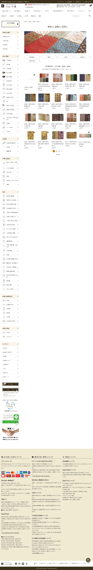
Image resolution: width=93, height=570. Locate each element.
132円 (30, 81)
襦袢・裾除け (8, 89)
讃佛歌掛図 (7, 241)
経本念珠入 (32, 57)
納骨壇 (6, 280)
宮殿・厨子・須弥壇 (9, 200)
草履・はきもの (8, 97)
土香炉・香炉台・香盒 (10, 220)
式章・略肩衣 (8, 113)
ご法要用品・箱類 (9, 233)
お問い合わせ (88, 1)
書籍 (6, 184)
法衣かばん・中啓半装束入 (10, 118)
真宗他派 (5, 45)
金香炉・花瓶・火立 (9, 216)
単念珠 (6, 147)
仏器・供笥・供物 (9, 224)
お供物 (26, 16)
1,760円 (58, 81)
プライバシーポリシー (86, 563)
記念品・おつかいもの (10, 180)
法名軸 (6, 308)
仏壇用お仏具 (8, 304)
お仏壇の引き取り (9, 321)
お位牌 (6, 317)
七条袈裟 (11, 16)
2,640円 (30, 140)
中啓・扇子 (7, 172)
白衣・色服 (7, 85)
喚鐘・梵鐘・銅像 (9, 271)
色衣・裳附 (7, 72)
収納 (6, 176)
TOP (25, 21)
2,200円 (85, 101)
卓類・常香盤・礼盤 (9, 204)
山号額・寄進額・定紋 (10, 259)
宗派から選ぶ (5, 11)
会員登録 (69, 1)
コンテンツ (80, 11)
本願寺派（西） (6, 36)
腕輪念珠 (7, 151)
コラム (4, 368)
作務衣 (6, 123)
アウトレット (7, 336)
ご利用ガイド (78, 1)
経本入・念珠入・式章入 (34, 21)
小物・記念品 (36, 11)
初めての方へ (43, 563)
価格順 (63, 66)
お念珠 (26, 11)
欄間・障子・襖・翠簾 (9, 263)
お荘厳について (7, 360)
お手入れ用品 (8, 289)
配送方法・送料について (64, 563)
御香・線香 (7, 285)
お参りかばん (32, 60)
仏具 (46, 11)
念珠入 (49, 57)
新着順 (68, 66)
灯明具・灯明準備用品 (10, 212)
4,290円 (58, 140)
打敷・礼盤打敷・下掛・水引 (10, 246)
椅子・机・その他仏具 (10, 237)
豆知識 (4, 356)
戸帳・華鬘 (7, 250)
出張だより (5, 373)
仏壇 (6, 300)
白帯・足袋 (7, 93)
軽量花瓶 (33, 16)
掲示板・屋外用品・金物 (10, 276)
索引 (90, 11)
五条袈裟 (19, 16)
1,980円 (71, 102)
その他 (6, 131)
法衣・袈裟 (16, 11)
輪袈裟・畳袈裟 (8, 109)
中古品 (6, 332)
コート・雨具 (7, 127)
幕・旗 (6, 254)
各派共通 (5, 49)
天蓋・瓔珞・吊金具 (9, 208)
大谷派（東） (6, 40)
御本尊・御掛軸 (8, 196)
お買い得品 (70, 11)
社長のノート (6, 377)
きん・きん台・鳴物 (9, 228)
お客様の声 (6, 364)
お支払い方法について (53, 563)
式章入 (66, 57)
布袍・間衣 (7, 81)
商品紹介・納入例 (7, 352)
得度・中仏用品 (8, 105)
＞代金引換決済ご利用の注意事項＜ (10, 533)
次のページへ (69, 69)
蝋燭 (40, 16)
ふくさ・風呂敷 (8, 168)
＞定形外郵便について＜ (38, 553)
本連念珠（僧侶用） (9, 143)
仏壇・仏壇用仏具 (57, 11)
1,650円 (44, 82)
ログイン (62, 1)
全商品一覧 (36, 563)
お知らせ (5, 348)
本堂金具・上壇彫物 (9, 267)
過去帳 (6, 312)
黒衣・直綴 (7, 76)
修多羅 (6, 64)
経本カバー (83, 57)
